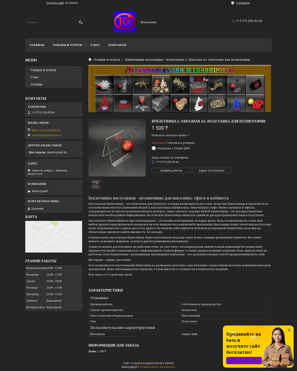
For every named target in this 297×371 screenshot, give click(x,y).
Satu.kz (169, 363)
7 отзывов (243, 3)
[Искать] (80, 22)
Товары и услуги (67, 45)
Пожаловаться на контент (157, 367)
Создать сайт (55, 2)
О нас (95, 45)
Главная (36, 45)
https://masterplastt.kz (46, 130)
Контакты (117, 45)
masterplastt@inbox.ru (47, 135)
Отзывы (36, 84)
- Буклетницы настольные (143, 59)
